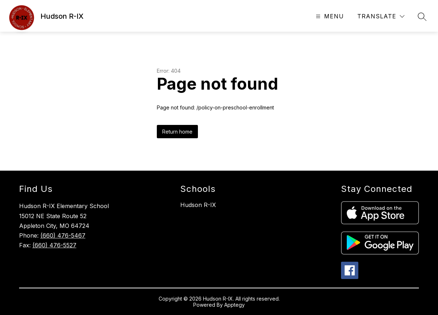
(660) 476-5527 (54, 245)
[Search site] (422, 16)
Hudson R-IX (198, 204)
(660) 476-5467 (62, 235)
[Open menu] (329, 16)
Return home (177, 132)
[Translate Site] (380, 16)
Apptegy (234, 305)
